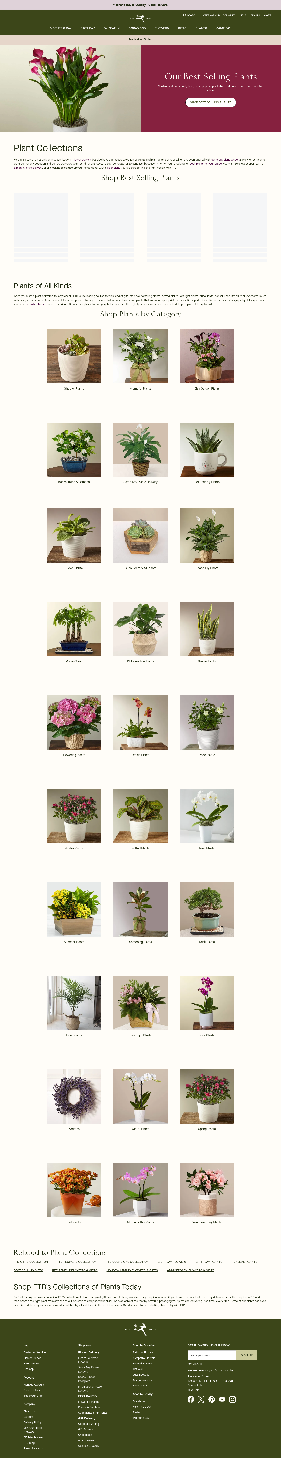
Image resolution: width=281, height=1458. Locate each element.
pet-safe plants (35, 304)
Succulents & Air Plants (92, 1413)
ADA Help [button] (193, 1390)
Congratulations (142, 1380)
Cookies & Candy (88, 1446)
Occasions (137, 28)
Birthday (88, 28)
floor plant (113, 168)
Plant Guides (31, 1363)
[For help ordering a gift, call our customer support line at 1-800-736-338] (141, 19)
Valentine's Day (142, 1407)
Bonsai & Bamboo (89, 1407)
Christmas (139, 1401)
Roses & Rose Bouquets (86, 1379)
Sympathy (112, 28)
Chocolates (85, 1435)
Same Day (223, 28)
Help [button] (242, 15)
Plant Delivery (87, 1396)
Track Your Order (140, 39)
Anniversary (140, 1385)
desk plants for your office (206, 163)
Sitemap (29, 1369)
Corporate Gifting (88, 1424)
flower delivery (82, 159)
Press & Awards (33, 1448)
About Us (29, 1411)
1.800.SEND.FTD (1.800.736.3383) (210, 1381)
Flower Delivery (89, 1352)
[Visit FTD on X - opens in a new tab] (203, 1399)
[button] (190, 15)
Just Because (141, 1374)
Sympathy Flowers (144, 1358)
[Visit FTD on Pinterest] (213, 1399)
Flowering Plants (88, 1402)
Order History (32, 1390)
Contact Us (195, 1385)
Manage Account (34, 1384)
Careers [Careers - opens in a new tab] (28, 1417)
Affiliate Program (34, 1437)
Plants (201, 28)
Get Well (138, 1369)
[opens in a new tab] (223, 1399)
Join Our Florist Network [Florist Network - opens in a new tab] (33, 1430)
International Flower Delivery (90, 1389)
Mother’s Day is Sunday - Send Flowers (140, 5)
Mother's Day (60, 28)
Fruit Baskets (86, 1440)
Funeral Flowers (142, 1363)
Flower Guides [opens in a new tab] (32, 1358)
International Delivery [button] (218, 15)
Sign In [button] (255, 15)
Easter (137, 1412)
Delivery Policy (32, 1422)
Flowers (162, 28)
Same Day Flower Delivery (88, 1369)
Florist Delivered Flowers (88, 1360)
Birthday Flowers (143, 1352)
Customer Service (35, 1352)
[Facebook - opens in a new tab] (192, 1399)
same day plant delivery (225, 159)
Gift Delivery (86, 1418)
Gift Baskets (85, 1429)
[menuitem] (60, 28)
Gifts (182, 28)
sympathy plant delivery (28, 168)
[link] (74, 363)
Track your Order (33, 1396)
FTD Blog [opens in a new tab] (29, 1443)
